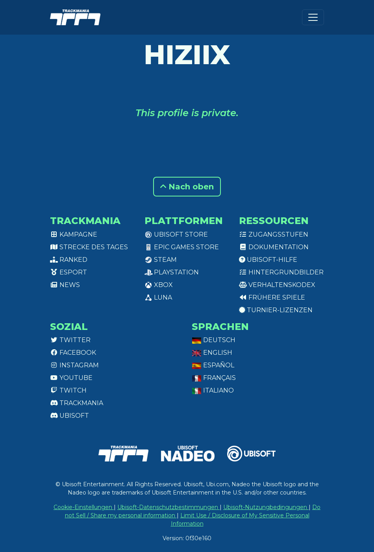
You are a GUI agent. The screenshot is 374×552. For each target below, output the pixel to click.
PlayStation (171, 272)
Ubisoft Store (176, 234)
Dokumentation (274, 247)
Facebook (73, 352)
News (65, 285)
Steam (160, 259)
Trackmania (76, 403)
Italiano (213, 390)
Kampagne (73, 234)
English (212, 352)
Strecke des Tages (89, 247)
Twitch (68, 390)
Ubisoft (69, 415)
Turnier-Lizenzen (276, 310)
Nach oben (187, 186)
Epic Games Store (181, 247)
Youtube (71, 378)
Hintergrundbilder (281, 272)
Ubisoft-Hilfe (268, 259)
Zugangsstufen (273, 234)
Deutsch (213, 340)
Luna (158, 297)
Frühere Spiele (272, 297)
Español (213, 365)
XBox (158, 285)
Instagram (74, 365)
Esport (68, 272)
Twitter (70, 340)
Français (214, 378)
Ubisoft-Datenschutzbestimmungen (168, 507)
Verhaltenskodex (277, 285)
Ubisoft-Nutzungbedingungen (266, 507)
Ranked (68, 259)
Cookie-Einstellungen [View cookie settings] (84, 507)
